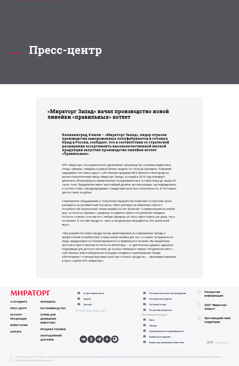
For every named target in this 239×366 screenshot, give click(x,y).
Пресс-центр (18, 308)
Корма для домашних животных (48, 318)
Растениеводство (53, 308)
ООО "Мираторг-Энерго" (216, 306)
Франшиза (47, 301)
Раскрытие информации (213, 293)
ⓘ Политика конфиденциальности (31, 360)
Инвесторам (19, 325)
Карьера (15, 331)
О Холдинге (18, 301)
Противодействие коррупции (216, 320)
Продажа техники (53, 329)
